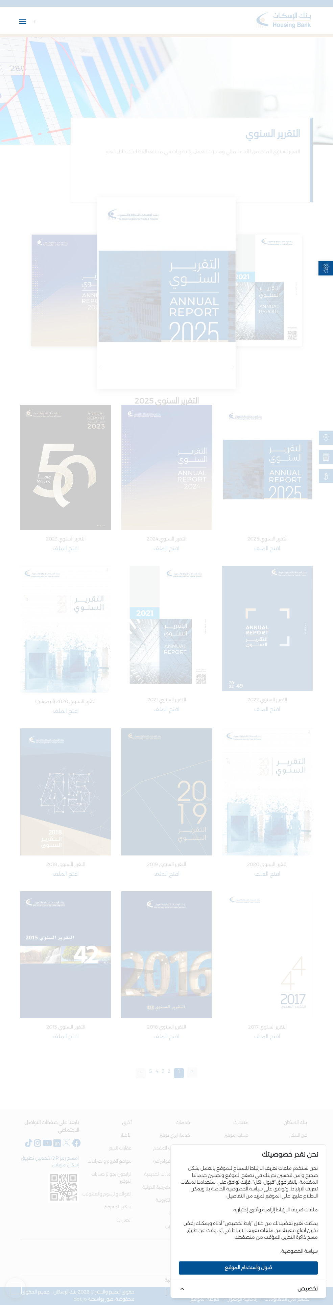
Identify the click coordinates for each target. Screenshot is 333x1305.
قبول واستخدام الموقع (248, 1268)
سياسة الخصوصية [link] (299, 1251)
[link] (325, 268)
